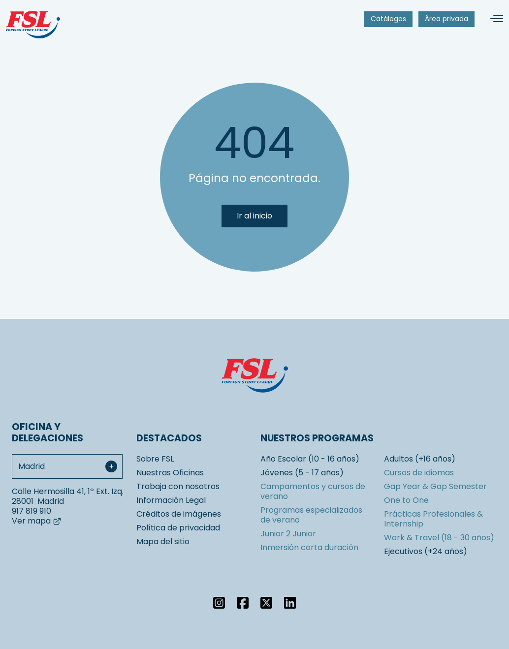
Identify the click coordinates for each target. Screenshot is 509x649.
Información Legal (171, 500)
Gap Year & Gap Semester (435, 486)
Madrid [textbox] (31, 466)
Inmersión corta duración (309, 547)
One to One (406, 500)
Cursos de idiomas (419, 472)
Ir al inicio (254, 215)
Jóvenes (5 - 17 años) (302, 472)
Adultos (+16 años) (419, 458)
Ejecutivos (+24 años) (425, 551)
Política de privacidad (178, 527)
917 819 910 (31, 511)
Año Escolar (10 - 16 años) (309, 458)
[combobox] (67, 466)
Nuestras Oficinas (170, 472)
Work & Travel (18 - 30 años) (439, 537)
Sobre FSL (155, 458)
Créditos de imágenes (178, 514)
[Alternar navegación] (492, 19)
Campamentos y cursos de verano (312, 491)
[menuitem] (388, 19)
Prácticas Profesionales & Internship (433, 518)
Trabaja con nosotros (178, 486)
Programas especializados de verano (311, 514)
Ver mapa (37, 520)
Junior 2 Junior (288, 533)
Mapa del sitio (163, 541)
